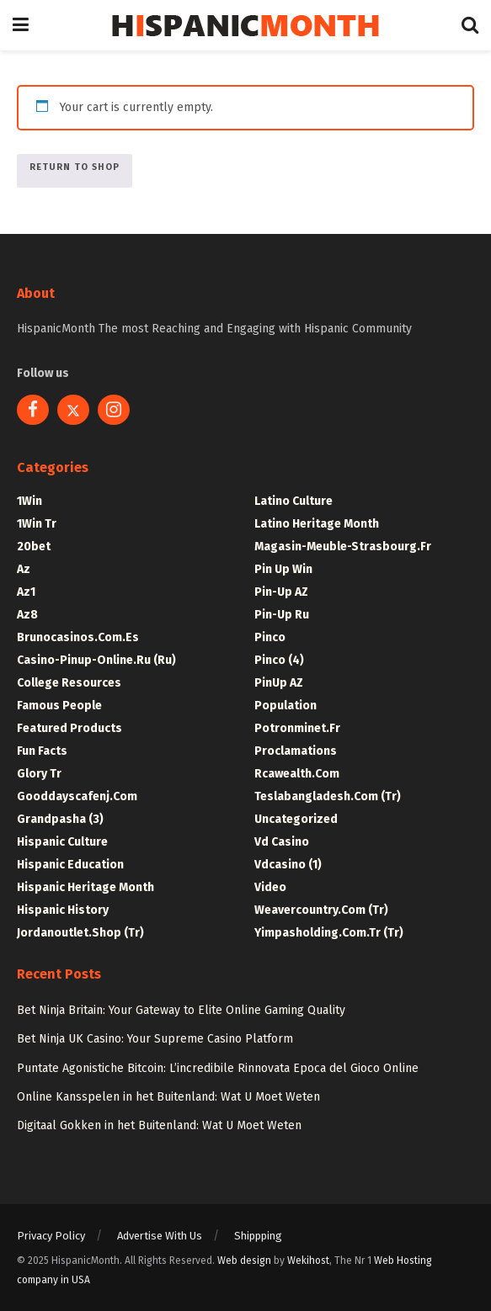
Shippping (258, 1235)
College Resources (69, 683)
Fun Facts (42, 751)
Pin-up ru (281, 615)
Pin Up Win (283, 569)
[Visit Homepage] (245, 25)
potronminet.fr (297, 728)
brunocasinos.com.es (78, 637)
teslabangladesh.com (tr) (327, 796)
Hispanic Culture (62, 842)
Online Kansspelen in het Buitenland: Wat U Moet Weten (168, 1097)
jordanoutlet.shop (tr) (80, 933)
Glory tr (39, 774)
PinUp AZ (278, 683)
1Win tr (36, 524)
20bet (34, 546)
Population (285, 705)
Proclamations (295, 751)
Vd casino (281, 842)
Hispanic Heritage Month (85, 887)
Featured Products (69, 728)
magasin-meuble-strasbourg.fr (342, 546)
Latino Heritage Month (316, 524)
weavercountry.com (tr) (321, 910)
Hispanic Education (70, 864)
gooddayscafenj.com (77, 796)
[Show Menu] (21, 25)
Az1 (26, 592)
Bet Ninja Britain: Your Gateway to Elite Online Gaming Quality (181, 1010)
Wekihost (308, 1260)
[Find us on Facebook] (33, 410)
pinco (270, 637)
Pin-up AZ (281, 592)
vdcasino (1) (288, 864)
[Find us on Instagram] (114, 410)
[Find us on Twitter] (73, 410)
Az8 (27, 615)
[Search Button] (470, 25)
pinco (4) (279, 660)
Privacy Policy (51, 1235)
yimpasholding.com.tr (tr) (328, 933)
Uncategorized (296, 819)
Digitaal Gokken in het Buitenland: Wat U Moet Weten (159, 1125)
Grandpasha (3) (60, 819)
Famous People (59, 705)
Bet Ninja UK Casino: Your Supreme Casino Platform (155, 1039)
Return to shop (74, 167)
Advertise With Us (159, 1235)
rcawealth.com (296, 774)
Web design (244, 1260)
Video (270, 887)
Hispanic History (63, 910)
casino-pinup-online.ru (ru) (96, 660)
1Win (29, 501)
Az (23, 569)
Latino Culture (293, 501)
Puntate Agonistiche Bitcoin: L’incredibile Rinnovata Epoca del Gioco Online (218, 1068)
